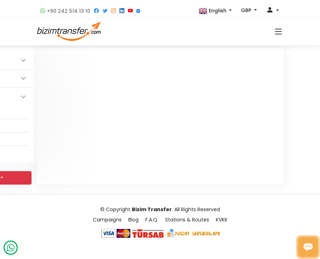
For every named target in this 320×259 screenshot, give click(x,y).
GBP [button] (247, 10)
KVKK (222, 219)
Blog (133, 219)
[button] (215, 11)
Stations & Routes (187, 219)
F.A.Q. (151, 219)
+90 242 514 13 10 (65, 11)
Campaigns (107, 219)
